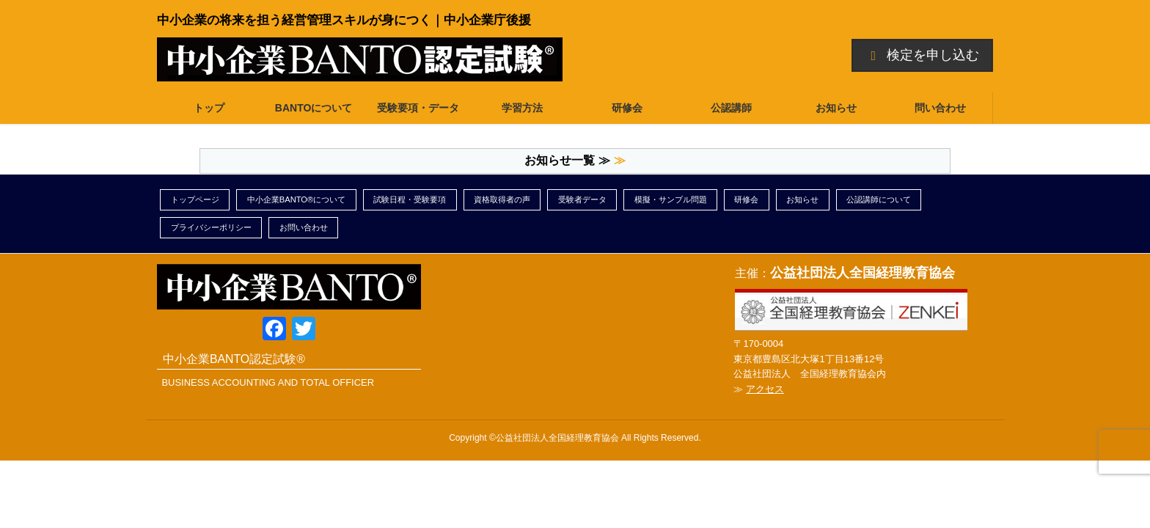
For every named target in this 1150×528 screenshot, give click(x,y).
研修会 (746, 199)
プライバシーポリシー (211, 227)
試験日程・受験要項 (409, 199)
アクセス (765, 389)
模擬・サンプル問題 (670, 199)
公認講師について (878, 199)
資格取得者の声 (502, 199)
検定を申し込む (922, 55)
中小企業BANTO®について (296, 199)
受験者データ (582, 199)
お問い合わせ (303, 227)
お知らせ (802, 199)
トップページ (195, 199)
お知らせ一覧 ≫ (566, 160)
